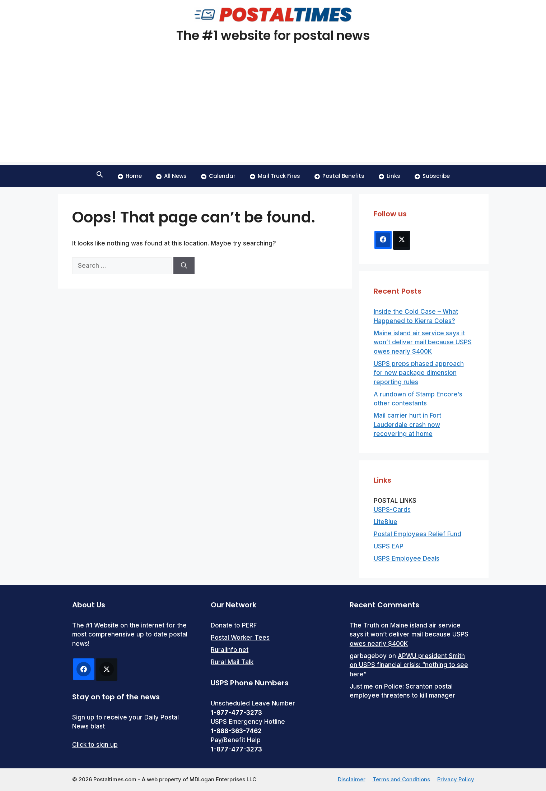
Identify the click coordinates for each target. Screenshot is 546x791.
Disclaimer (351, 779)
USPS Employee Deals (406, 558)
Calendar (218, 176)
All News (171, 176)
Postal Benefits (339, 176)
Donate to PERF (234, 625)
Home (130, 176)
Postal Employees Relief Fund (417, 534)
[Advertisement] (273, 111)
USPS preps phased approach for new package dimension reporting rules (419, 373)
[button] (100, 176)
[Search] (184, 266)
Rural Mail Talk (232, 662)
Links (389, 176)
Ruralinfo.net (229, 649)
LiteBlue (385, 521)
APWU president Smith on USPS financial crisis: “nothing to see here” (409, 665)
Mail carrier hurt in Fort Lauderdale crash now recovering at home (407, 424)
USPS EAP (388, 546)
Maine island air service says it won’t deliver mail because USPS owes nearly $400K (423, 342)
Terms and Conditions (401, 779)
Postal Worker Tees (240, 637)
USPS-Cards (392, 509)
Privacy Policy (455, 779)
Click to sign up (95, 744)
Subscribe (432, 176)
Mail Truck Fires (275, 176)
